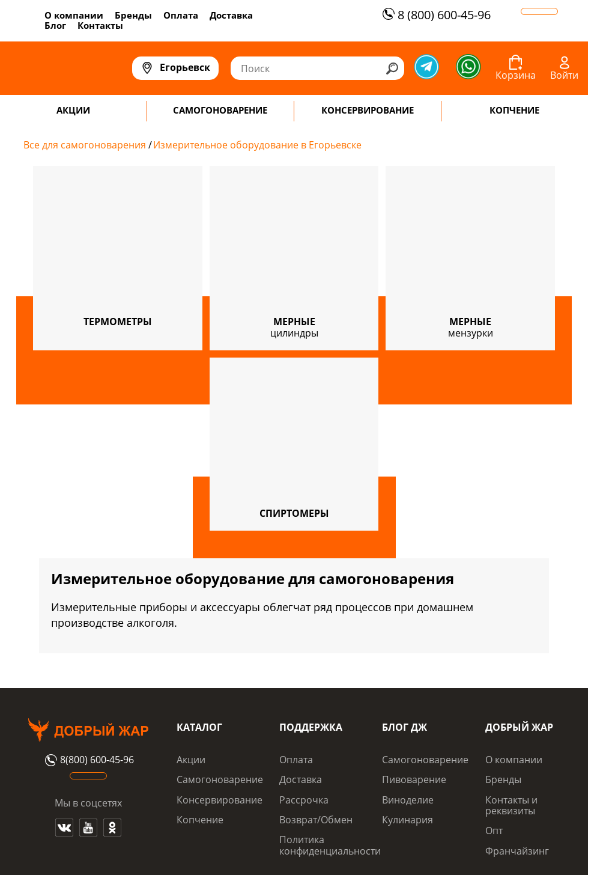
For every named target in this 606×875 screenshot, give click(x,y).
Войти (564, 75)
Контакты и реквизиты (511, 805)
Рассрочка (304, 799)
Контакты (100, 25)
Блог (55, 25)
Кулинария (407, 819)
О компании (73, 15)
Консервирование (219, 799)
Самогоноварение (220, 779)
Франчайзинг (517, 851)
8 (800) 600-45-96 (435, 15)
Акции (191, 759)
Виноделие (408, 799)
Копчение (200, 819)
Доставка (231, 15)
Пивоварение (414, 779)
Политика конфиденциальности (330, 845)
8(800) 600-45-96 (88, 760)
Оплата (180, 15)
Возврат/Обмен (316, 819)
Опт (494, 830)
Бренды (133, 15)
